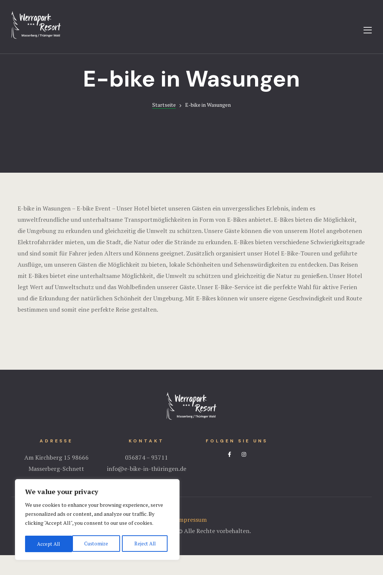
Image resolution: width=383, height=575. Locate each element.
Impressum (191, 539)
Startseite (164, 124)
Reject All (97, 543)
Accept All (146, 543)
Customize (48, 543)
